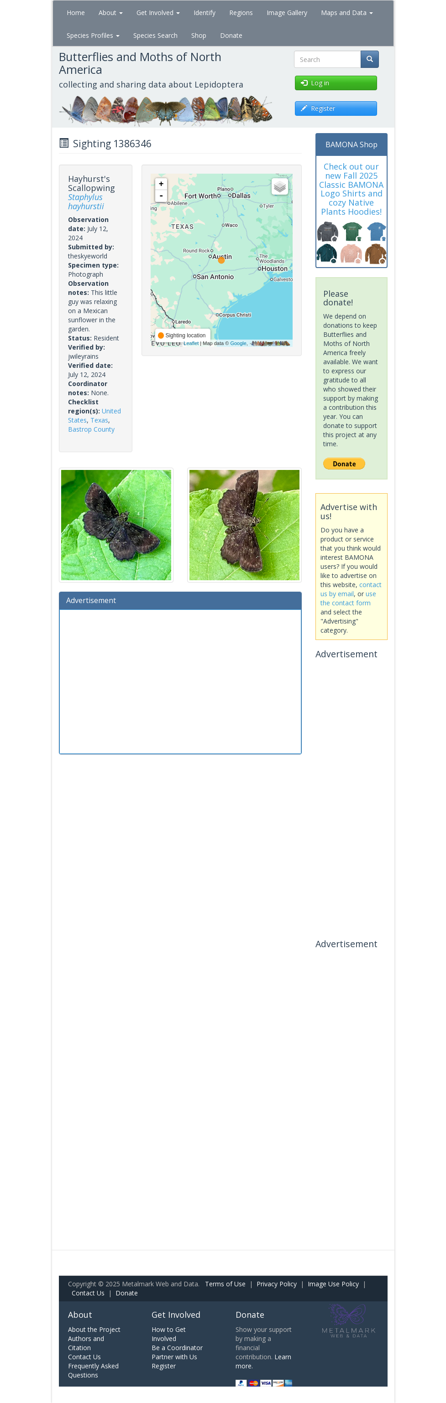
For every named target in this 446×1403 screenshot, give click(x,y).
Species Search (155, 35)
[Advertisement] (180, 680)
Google (238, 343)
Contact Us (88, 1293)
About (111, 12)
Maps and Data (347, 12)
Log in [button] (315, 82)
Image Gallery (287, 12)
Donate (231, 35)
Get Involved (158, 12)
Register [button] (318, 108)
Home (76, 12)
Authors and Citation (86, 1343)
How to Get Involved (169, 1334)
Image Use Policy (333, 1283)
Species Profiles (93, 35)
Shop (198, 35)
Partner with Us (174, 1356)
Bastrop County (91, 429)
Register (164, 1366)
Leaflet (191, 343)
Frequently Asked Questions (93, 1370)
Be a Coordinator (177, 1347)
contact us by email (351, 589)
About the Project (94, 1329)
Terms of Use (225, 1283)
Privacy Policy (277, 1283)
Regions (241, 12)
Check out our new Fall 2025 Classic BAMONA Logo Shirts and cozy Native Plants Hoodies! (351, 189)
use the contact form (348, 598)
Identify (204, 12)
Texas (99, 420)
